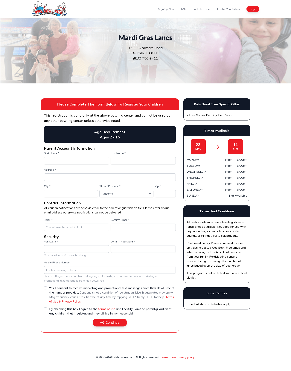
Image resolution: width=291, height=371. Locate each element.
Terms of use (168, 357)
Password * (51, 241)
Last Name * (118, 153)
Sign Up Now (166, 9)
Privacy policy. (186, 357)
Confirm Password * (123, 241)
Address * (50, 169)
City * (47, 186)
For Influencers (202, 9)
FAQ (183, 9)
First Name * (51, 153)
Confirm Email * (120, 220)
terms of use (106, 309)
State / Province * (110, 186)
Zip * (158, 186)
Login (253, 9)
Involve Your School (228, 9)
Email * (48, 220)
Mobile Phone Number (57, 262)
